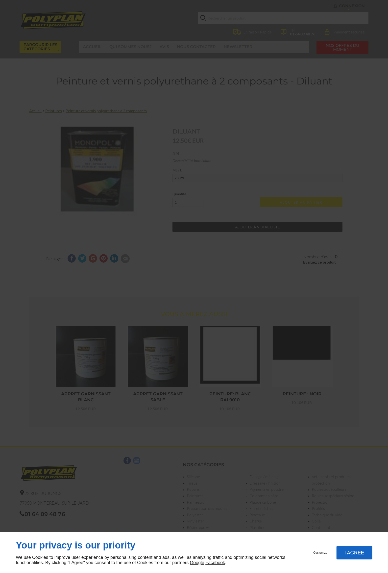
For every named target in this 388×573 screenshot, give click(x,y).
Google (197, 562)
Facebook (215, 562)
